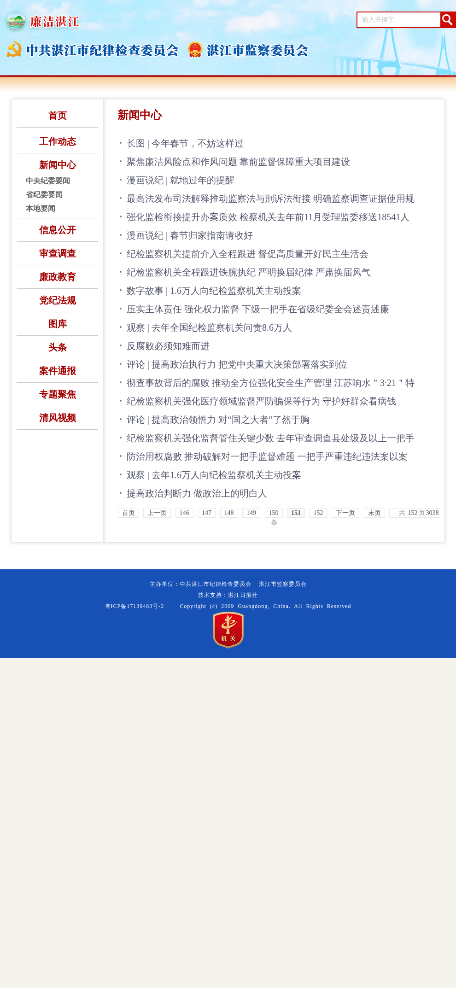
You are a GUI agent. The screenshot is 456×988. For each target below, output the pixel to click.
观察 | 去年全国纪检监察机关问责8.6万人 (209, 327)
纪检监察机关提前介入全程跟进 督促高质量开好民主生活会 (247, 254)
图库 (57, 324)
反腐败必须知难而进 (168, 346)
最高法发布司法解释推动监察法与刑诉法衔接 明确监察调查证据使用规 (271, 198)
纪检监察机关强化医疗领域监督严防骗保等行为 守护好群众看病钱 (261, 401)
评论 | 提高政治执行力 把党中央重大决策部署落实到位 (237, 364)
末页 (374, 512)
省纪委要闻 (44, 195)
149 (251, 512)
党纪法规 (57, 300)
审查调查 (57, 253)
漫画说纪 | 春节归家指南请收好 (190, 235)
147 (206, 512)
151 (296, 512)
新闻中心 (57, 165)
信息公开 (57, 230)
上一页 (157, 512)
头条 (57, 347)
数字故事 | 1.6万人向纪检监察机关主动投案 (214, 291)
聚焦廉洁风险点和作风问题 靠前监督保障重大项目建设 (238, 162)
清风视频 (57, 418)
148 (229, 512)
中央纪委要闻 (48, 181)
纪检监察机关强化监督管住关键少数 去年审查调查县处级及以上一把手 (271, 438)
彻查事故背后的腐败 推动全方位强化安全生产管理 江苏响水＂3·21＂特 (271, 383)
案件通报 (57, 371)
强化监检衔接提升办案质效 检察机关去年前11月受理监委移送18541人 (268, 217)
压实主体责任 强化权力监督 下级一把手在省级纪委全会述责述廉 (258, 309)
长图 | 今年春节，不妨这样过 (185, 143)
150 (274, 512)
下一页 (345, 512)
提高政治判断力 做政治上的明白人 (197, 493)
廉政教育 (57, 277)
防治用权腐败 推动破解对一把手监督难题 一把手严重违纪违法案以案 (267, 456)
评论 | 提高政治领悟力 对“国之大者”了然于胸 (218, 420)
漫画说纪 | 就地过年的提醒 (180, 180)
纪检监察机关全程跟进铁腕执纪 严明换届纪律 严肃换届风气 (249, 272)
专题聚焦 (57, 394)
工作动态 (57, 141)
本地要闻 (40, 208)
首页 (57, 116)
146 (184, 512)
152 (318, 512)
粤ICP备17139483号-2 (134, 606)
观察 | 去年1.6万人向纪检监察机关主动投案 (214, 475)
